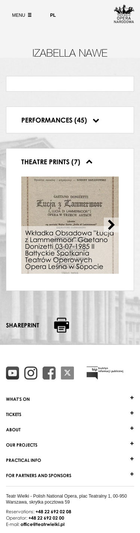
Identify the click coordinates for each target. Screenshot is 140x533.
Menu (21, 15)
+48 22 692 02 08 (53, 511)
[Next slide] (111, 225)
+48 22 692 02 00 (46, 518)
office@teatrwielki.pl (43, 524)
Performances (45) (60, 120)
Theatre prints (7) (57, 162)
